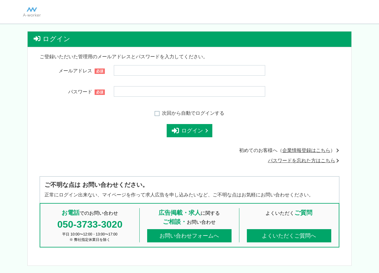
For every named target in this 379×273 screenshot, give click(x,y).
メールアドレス (82, 71)
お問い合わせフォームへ (189, 236)
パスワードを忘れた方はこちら (301, 160)
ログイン (190, 130)
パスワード (86, 92)
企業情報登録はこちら (306, 150)
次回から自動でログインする (193, 113)
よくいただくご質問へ (289, 236)
